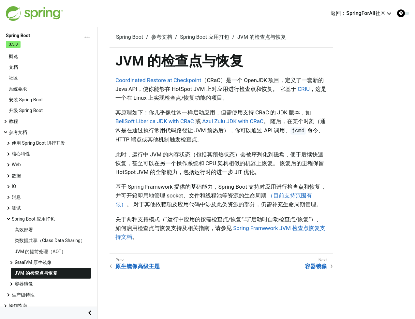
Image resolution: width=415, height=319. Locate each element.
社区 (13, 77)
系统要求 (18, 89)
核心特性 (21, 153)
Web (16, 164)
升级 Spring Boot (26, 110)
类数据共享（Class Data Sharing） (50, 240)
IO (14, 186)
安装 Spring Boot (26, 99)
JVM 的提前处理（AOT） (40, 251)
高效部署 (24, 229)
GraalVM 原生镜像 (33, 262)
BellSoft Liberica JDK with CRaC (154, 121)
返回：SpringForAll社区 (358, 13)
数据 (16, 175)
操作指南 (18, 305)
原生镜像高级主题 (137, 266)
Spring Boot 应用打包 (33, 219)
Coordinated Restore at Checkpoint (158, 80)
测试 (16, 207)
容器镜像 (24, 283)
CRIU (304, 89)
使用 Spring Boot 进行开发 (38, 143)
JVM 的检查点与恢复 (36, 273)
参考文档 (18, 132)
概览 (13, 56)
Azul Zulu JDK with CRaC (232, 121)
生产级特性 (23, 294)
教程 (13, 121)
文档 (13, 67)
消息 (16, 197)
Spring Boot (129, 37)
